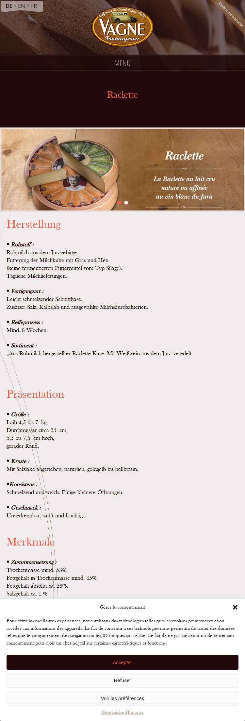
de (9, 6)
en (21, 6)
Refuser (122, 680)
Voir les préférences (122, 698)
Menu (122, 63)
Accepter (122, 662)
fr (34, 6)
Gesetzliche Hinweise (123, 712)
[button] (235, 607)
